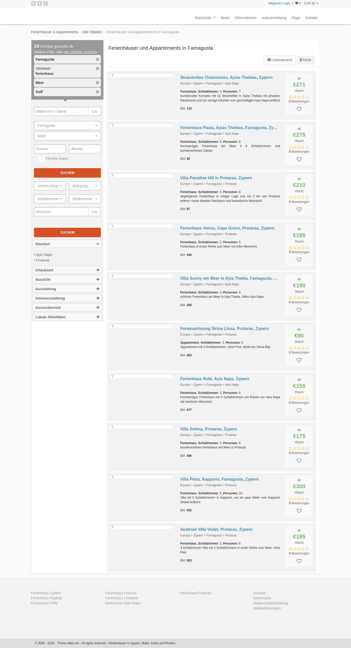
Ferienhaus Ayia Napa (122, 603)
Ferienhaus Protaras (195, 593)
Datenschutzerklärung (270, 603)
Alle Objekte (92, 32)
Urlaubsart (67, 270)
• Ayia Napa (43, 255)
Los (94, 111)
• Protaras (42, 260)
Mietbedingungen (267, 608)
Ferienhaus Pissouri (121, 593)
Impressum (262, 598)
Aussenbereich (67, 308)
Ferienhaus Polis (44, 603)
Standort (67, 244)
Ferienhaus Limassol (121, 598)
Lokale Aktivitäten (67, 317)
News (225, 18)
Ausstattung (67, 289)
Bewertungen (299, 101)
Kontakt (311, 18)
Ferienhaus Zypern (46, 593)
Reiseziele (206, 19)
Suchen (67, 172)
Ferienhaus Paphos (46, 598)
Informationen (245, 18)
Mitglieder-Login (279, 3)
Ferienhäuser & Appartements (54, 32)
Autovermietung (274, 18)
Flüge (295, 18)
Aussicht (67, 279)
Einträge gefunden (53, 46)
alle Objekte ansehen (80, 52)
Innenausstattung (67, 298)
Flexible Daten (53, 159)
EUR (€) (311, 3)
